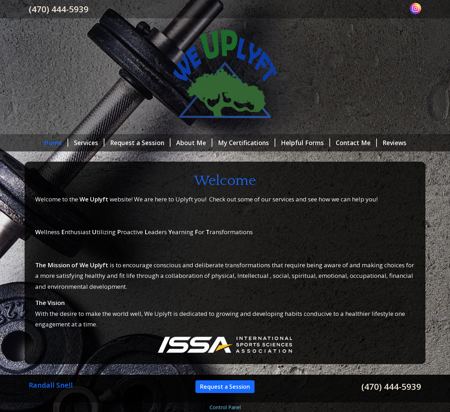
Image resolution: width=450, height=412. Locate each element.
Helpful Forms (305, 142)
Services (89, 142)
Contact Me (356, 142)
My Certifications (246, 142)
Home (56, 142)
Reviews (394, 142)
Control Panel (225, 407)
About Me (194, 142)
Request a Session (140, 142)
